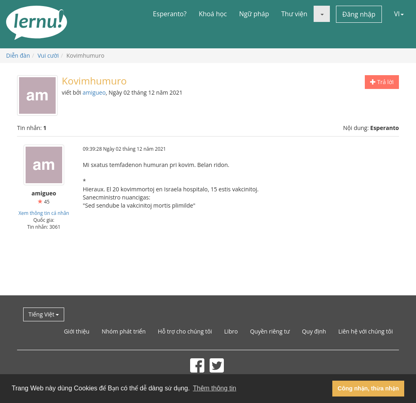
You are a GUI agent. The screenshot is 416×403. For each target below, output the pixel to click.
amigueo (94, 92)
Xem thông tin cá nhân (43, 213)
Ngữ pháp (254, 13)
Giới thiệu (76, 331)
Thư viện (294, 13)
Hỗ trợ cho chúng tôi (185, 331)
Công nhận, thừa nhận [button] (368, 388)
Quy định (314, 331)
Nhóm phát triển (123, 331)
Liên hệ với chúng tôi (365, 331)
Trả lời (382, 82)
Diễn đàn (18, 55)
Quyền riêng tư (270, 331)
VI (399, 13)
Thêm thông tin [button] (214, 388)
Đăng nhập (358, 14)
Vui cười (48, 55)
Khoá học (213, 13)
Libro (231, 331)
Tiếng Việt (43, 314)
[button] (322, 14)
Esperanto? (169, 13)
